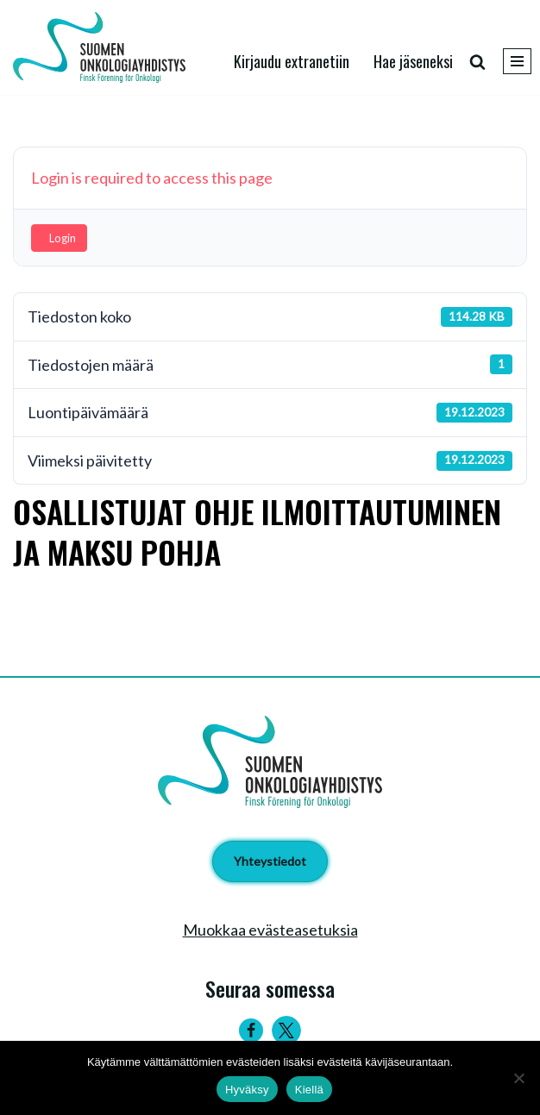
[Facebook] (251, 1030)
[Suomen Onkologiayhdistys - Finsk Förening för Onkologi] (103, 47)
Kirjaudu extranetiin (291, 61)
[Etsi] (477, 61)
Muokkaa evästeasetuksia (270, 929)
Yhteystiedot (270, 861)
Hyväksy (247, 1089)
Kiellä (309, 1089)
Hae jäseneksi (413, 61)
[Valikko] (517, 61)
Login (62, 238)
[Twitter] (286, 1030)
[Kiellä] (518, 1078)
